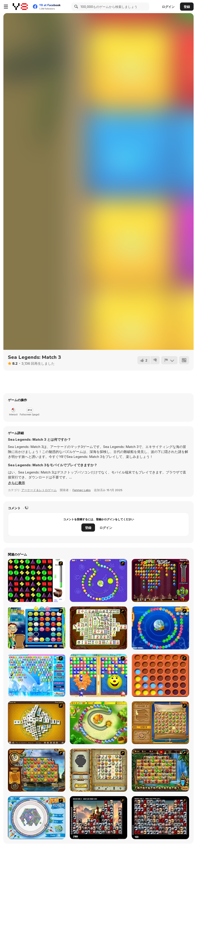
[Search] (75, 6)
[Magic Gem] (98, 675)
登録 (187, 7)
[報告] (169, 360)
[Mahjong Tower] (36, 722)
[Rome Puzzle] (160, 770)
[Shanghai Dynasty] (98, 627)
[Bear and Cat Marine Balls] (160, 627)
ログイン (168, 7)
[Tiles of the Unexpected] (98, 817)
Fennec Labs (82, 490)
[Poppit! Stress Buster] (160, 580)
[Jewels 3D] (36, 580)
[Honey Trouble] (98, 722)
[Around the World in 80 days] (36, 770)
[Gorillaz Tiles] (160, 817)
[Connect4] (160, 675)
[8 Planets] (98, 580)
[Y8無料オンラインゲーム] (20, 6)
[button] (16, 482)
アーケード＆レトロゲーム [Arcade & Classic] (39, 490)
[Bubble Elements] (36, 675)
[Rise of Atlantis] (160, 722)
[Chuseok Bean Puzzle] (36, 627)
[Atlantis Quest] (98, 770)
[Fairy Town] (36, 817)
